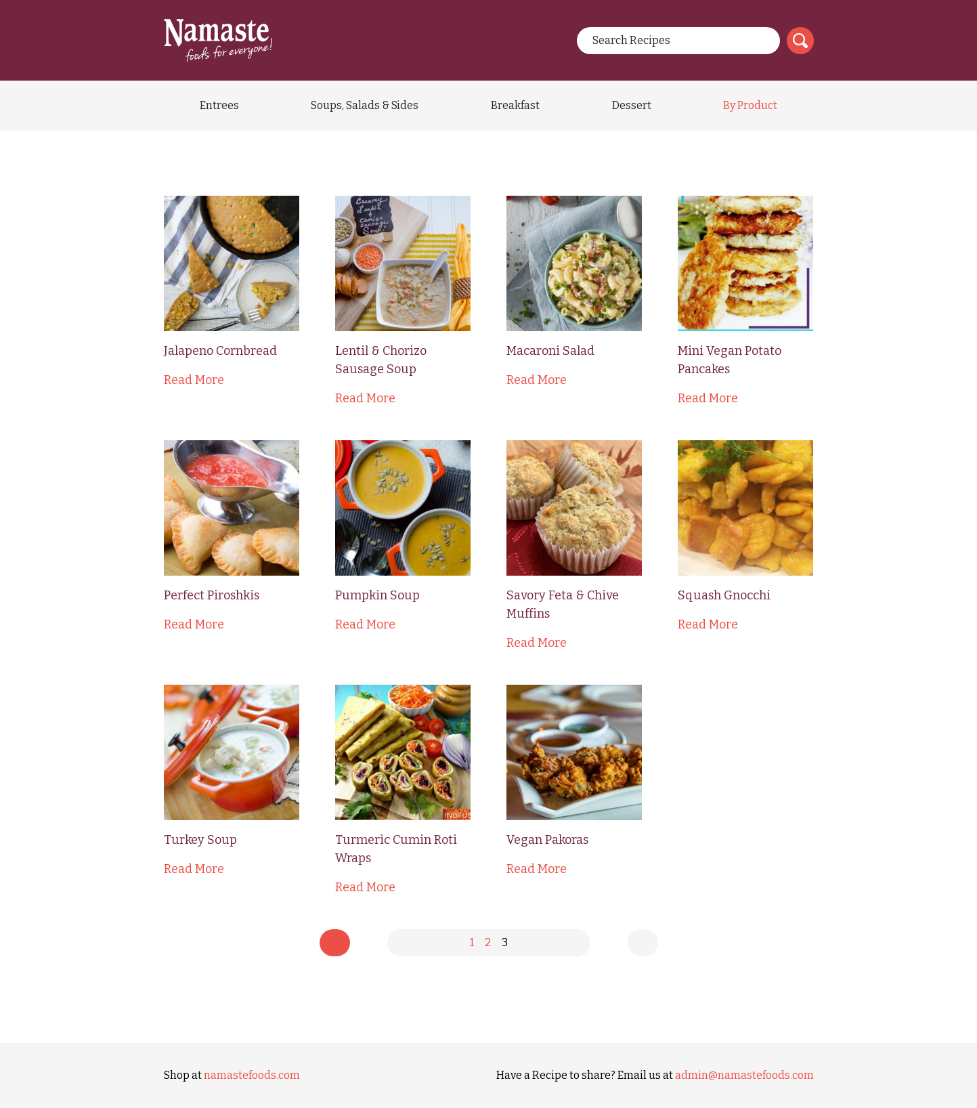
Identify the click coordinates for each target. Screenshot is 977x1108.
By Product (750, 105)
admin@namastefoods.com (744, 1075)
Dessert (631, 105)
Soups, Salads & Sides (364, 105)
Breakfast (515, 105)
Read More (194, 379)
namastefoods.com (252, 1075)
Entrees (219, 105)
